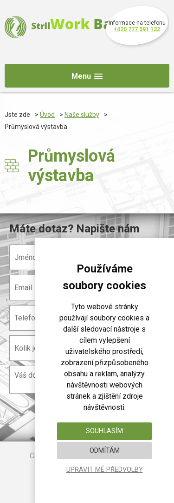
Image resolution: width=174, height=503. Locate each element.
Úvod (47, 114)
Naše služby (81, 114)
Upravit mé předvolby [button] (104, 470)
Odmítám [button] (105, 451)
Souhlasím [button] (104, 431)
